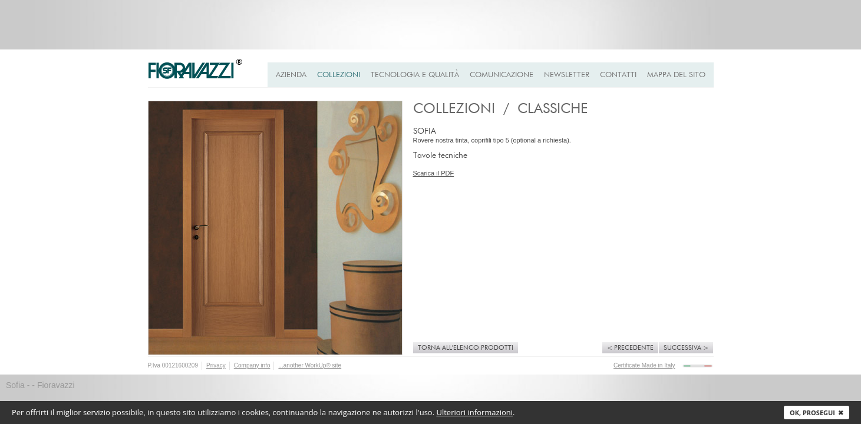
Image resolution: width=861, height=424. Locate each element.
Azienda (291, 75)
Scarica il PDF (433, 173)
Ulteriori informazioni (474, 412)
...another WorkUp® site (309, 365)
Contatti (618, 75)
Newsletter (566, 75)
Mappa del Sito (676, 75)
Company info (252, 365)
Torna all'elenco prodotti (465, 347)
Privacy (216, 365)
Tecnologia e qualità (415, 75)
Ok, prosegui (816, 412)
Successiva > (686, 347)
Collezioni (338, 75)
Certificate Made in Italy (644, 365)
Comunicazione (501, 75)
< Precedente (630, 347)
